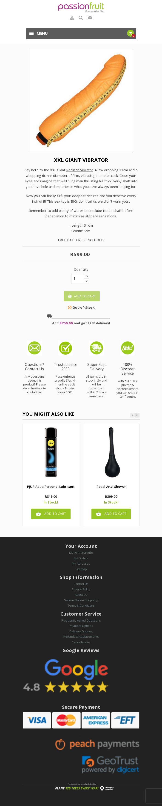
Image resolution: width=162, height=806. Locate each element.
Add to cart (82, 296)
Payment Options (81, 626)
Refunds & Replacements (81, 636)
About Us (81, 595)
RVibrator (79, 170)
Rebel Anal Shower (111, 487)
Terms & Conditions (81, 605)
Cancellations (81, 642)
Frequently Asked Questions (81, 620)
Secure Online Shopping (81, 600)
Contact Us (81, 584)
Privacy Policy (81, 589)
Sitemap (81, 569)
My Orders (81, 558)
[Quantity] (77, 279)
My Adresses (81, 563)
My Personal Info (81, 553)
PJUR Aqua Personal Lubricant (51, 487)
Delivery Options (81, 631)
